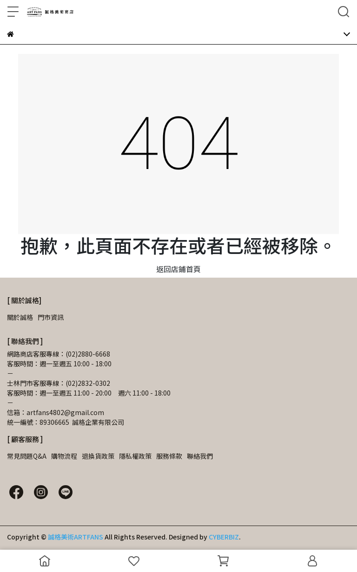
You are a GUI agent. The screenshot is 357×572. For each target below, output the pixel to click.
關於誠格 (20, 317)
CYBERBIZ (224, 536)
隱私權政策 (135, 456)
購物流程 (64, 456)
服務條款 (169, 456)
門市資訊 (51, 317)
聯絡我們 (200, 456)
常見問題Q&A (26, 456)
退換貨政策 (98, 456)
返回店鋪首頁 (178, 268)
